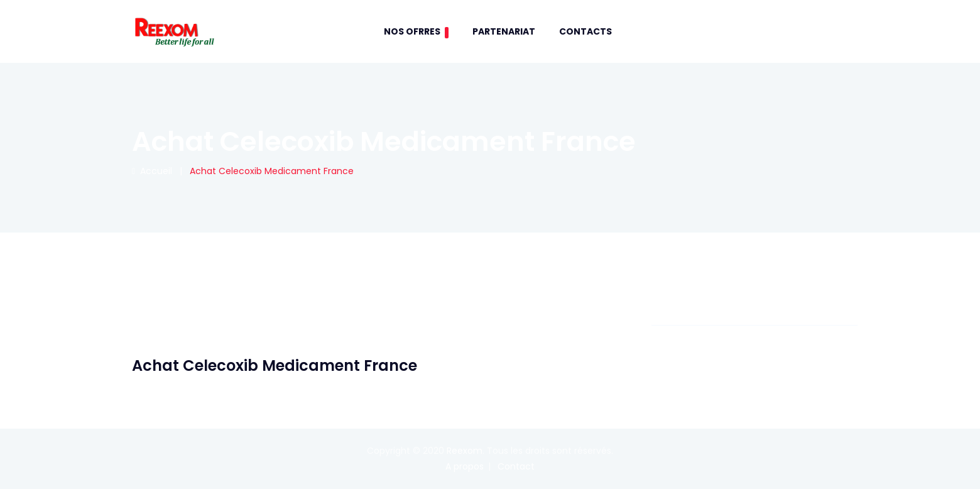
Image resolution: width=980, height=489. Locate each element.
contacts (585, 31)
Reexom (464, 450)
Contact (516, 466)
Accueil (152, 171)
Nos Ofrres (416, 31)
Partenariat (503, 31)
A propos (464, 466)
